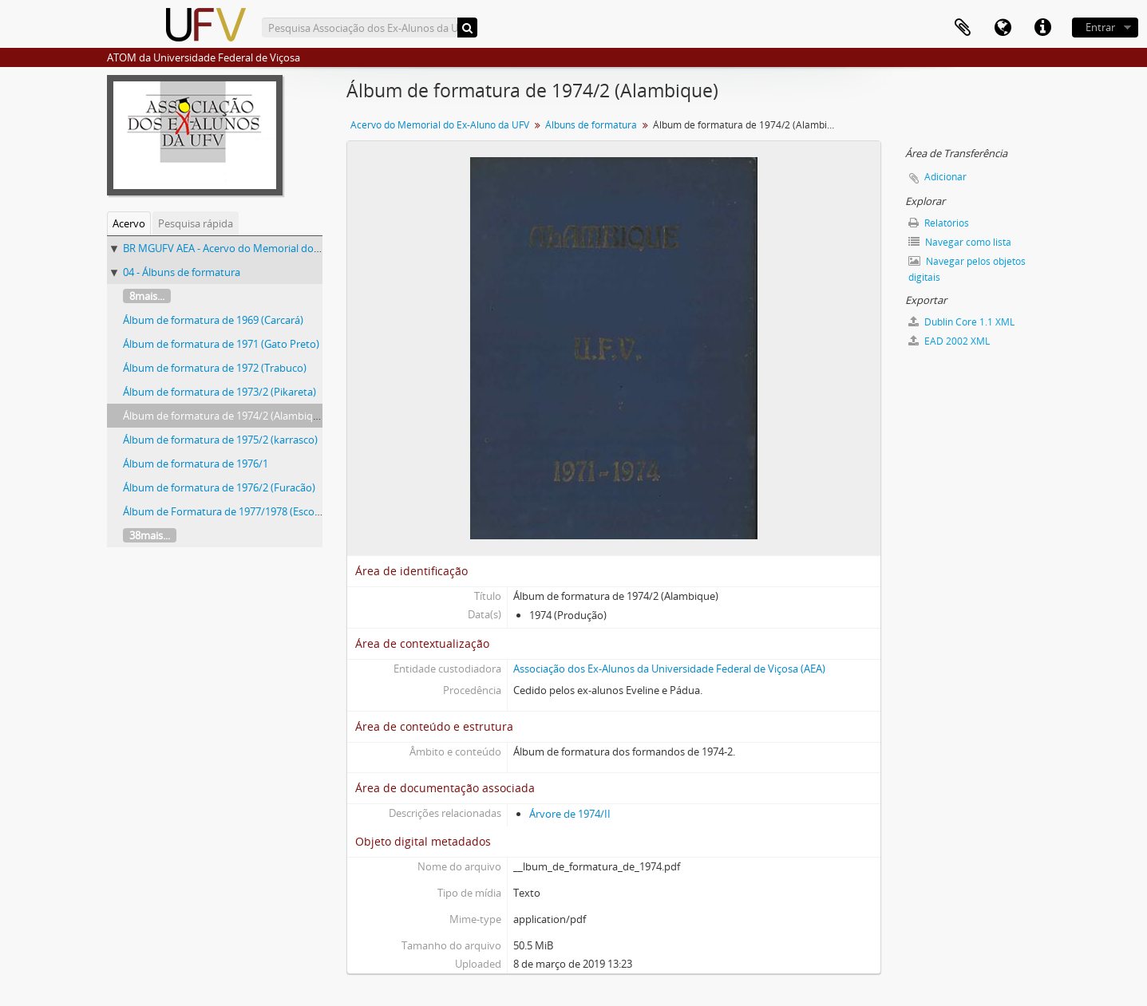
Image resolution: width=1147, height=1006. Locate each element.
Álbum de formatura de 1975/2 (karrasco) (220, 439)
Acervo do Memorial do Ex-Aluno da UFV (439, 125)
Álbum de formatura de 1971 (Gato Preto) (221, 344)
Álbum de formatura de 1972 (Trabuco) (215, 368)
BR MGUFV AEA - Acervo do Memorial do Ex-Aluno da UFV (258, 248)
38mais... (149, 535)
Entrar (1100, 27)
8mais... (146, 296)
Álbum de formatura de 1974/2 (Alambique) (225, 415)
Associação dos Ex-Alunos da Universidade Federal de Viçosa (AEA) (669, 668)
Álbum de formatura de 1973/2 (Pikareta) (219, 392)
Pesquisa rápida (195, 223)
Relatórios (938, 223)
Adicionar (945, 176)
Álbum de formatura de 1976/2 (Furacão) (219, 487)
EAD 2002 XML (949, 341)
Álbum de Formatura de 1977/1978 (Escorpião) (232, 511)
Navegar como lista (959, 242)
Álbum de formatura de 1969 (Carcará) (213, 320)
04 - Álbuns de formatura (181, 272)
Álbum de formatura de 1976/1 (195, 463)
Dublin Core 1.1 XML (961, 322)
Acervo (129, 223)
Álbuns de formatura (591, 125)
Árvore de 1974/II (570, 814)
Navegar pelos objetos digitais (967, 269)
